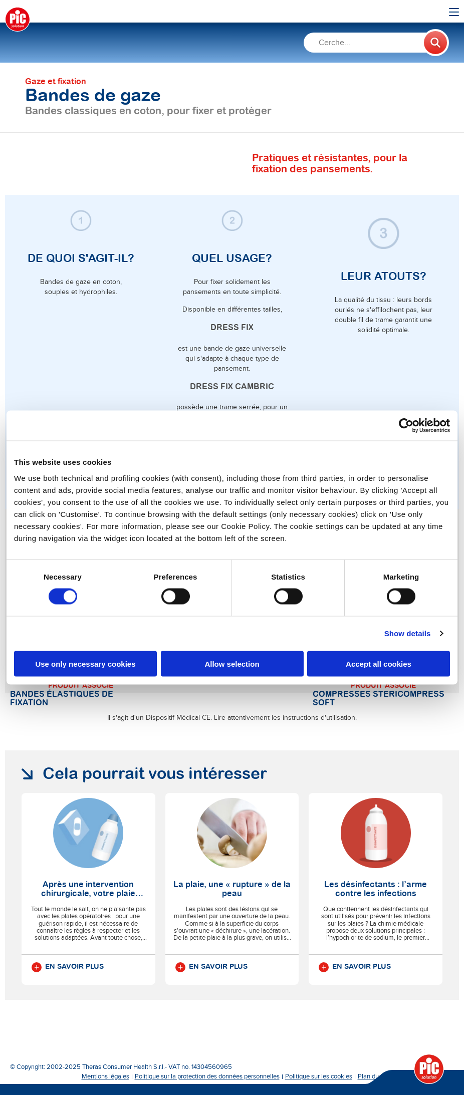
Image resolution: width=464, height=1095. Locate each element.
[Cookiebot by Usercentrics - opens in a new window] (406, 425)
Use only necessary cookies (85, 663)
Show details (407, 633)
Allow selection (231, 663)
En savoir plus (68, 967)
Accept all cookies (378, 663)
